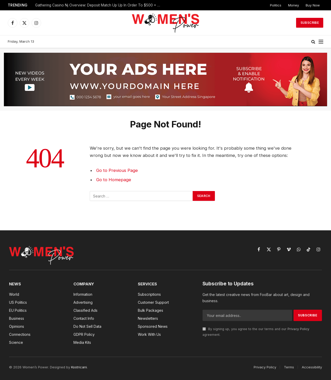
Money (293, 5)
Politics (275, 5)
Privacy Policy (298, 329)
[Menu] (321, 42)
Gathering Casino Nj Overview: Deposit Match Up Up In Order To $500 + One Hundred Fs (99, 5)
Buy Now (313, 5)
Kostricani (79, 367)
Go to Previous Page (117, 170)
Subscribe (309, 23)
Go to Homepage (113, 179)
